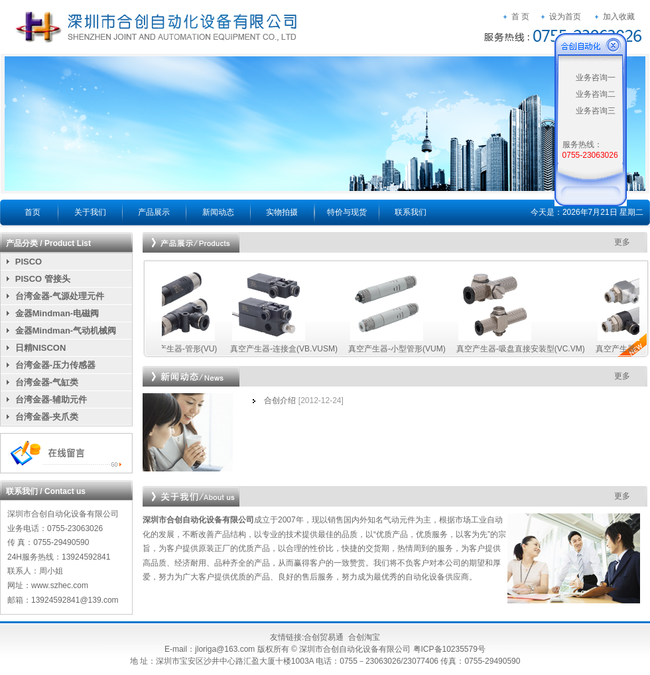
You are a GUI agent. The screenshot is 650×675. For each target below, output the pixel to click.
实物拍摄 (282, 212)
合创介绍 (280, 400)
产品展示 (154, 212)
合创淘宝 (364, 637)
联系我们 (410, 212)
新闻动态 (218, 212)
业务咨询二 (596, 94)
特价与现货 (347, 212)
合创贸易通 (324, 637)
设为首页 (565, 16)
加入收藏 (619, 16)
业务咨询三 (596, 110)
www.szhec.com (59, 585)
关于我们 (90, 212)
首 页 (520, 16)
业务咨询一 (596, 77)
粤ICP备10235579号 (449, 649)
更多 (622, 242)
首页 (32, 212)
